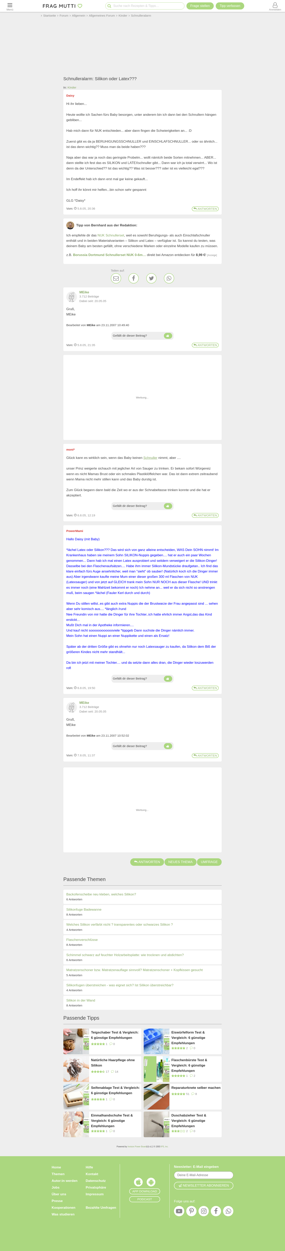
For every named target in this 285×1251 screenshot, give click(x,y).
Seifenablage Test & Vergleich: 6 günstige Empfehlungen (115, 1090)
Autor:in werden (64, 1181)
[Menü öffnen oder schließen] (10, 6)
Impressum (95, 1194)
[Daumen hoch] (168, 336)
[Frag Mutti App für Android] (151, 1183)
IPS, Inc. (164, 1147)
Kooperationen (63, 1208)
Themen (58, 1174)
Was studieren (63, 1214)
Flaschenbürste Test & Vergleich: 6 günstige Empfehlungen (189, 1065)
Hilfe (89, 1167)
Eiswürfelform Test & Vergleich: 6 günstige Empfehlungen (188, 1038)
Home (56, 1167)
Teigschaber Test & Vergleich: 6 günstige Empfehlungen (115, 1035)
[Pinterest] (191, 1212)
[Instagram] (204, 1212)
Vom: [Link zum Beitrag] (69, 208)
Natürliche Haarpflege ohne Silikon (113, 1062)
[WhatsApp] (169, 278)
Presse (57, 1201)
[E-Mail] (116, 278)
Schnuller (150, 458)
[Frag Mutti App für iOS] (138, 1183)
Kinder (71, 87)
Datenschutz (96, 1181)
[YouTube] (179, 1212)
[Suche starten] (109, 6)
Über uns (59, 1194)
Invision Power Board (137, 1147)
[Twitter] (151, 278)
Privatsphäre (96, 1187)
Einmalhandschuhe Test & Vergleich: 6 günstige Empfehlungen (112, 1121)
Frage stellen (200, 6)
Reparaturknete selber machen (196, 1088)
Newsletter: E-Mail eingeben (196, 1167)
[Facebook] (133, 278)
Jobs (56, 1187)
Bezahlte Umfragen (101, 1208)
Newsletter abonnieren (204, 1185)
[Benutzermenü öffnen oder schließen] (275, 6)
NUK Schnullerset (111, 235)
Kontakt (92, 1174)
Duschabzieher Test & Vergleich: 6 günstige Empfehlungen (188, 1121)
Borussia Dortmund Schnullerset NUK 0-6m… (109, 255)
